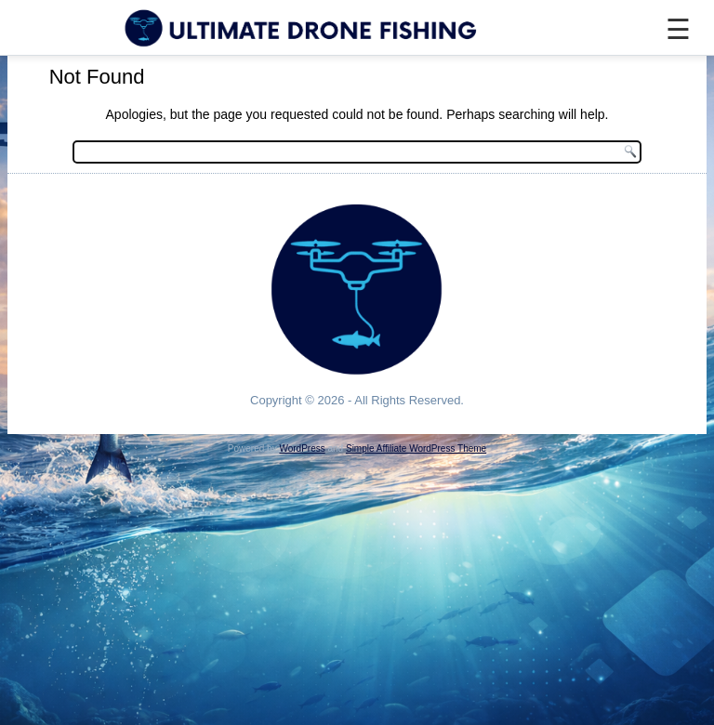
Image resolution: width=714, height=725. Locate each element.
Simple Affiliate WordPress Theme (416, 448)
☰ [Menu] (678, 29)
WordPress (301, 448)
